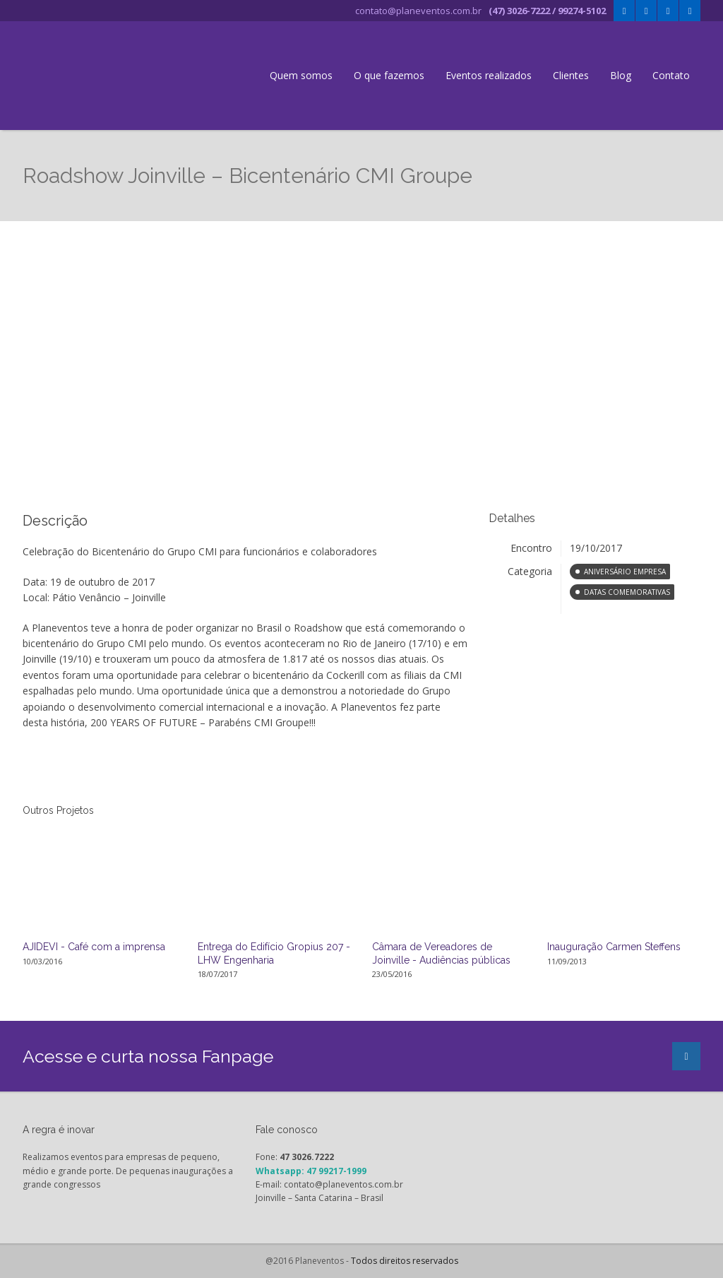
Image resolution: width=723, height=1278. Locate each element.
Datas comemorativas (627, 592)
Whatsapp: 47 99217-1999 (311, 1171)
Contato (671, 75)
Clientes (571, 75)
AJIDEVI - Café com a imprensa (94, 946)
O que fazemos (389, 75)
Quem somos (301, 75)
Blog (620, 75)
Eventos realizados (489, 75)
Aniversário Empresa (625, 571)
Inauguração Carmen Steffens (614, 946)
